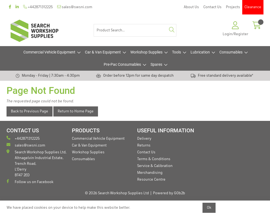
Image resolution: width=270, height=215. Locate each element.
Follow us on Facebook (30, 181)
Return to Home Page (76, 111)
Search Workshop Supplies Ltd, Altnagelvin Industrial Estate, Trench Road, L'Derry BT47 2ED (36, 163)
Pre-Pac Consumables (122, 64)
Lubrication (200, 52)
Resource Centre (151, 179)
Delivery (144, 139)
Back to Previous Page (29, 111)
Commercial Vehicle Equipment (49, 52)
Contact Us (212, 7)
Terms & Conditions (153, 159)
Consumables (231, 52)
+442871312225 (38, 7)
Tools (176, 52)
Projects (233, 7)
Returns (144, 145)
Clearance (252, 7)
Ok (209, 208)
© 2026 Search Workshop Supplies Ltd (117, 193)
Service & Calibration (155, 166)
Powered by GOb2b (169, 193)
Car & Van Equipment (103, 52)
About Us (191, 7)
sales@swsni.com (74, 7)
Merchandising (149, 173)
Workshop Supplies (146, 52)
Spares (156, 64)
